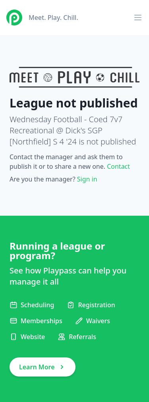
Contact (118, 166)
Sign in (87, 179)
